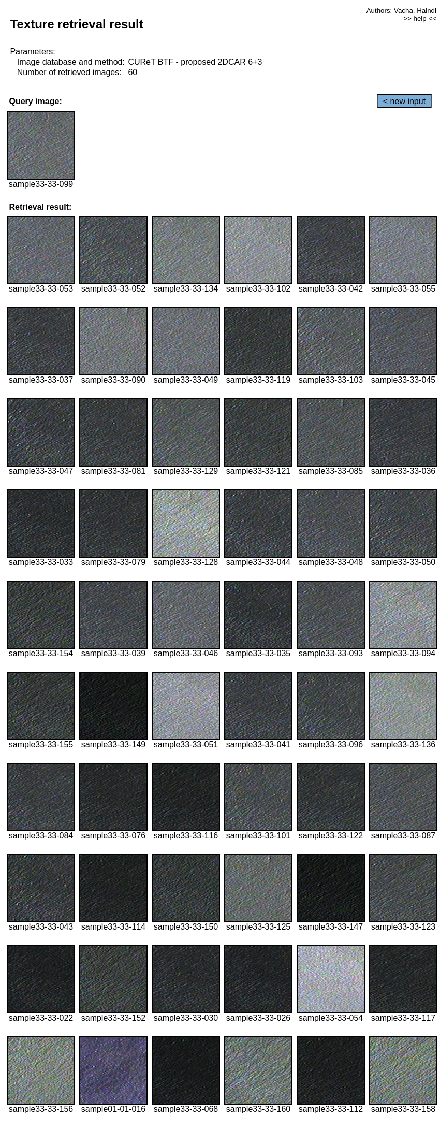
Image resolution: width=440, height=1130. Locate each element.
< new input (404, 101)
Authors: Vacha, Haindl (401, 11)
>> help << (419, 18)
